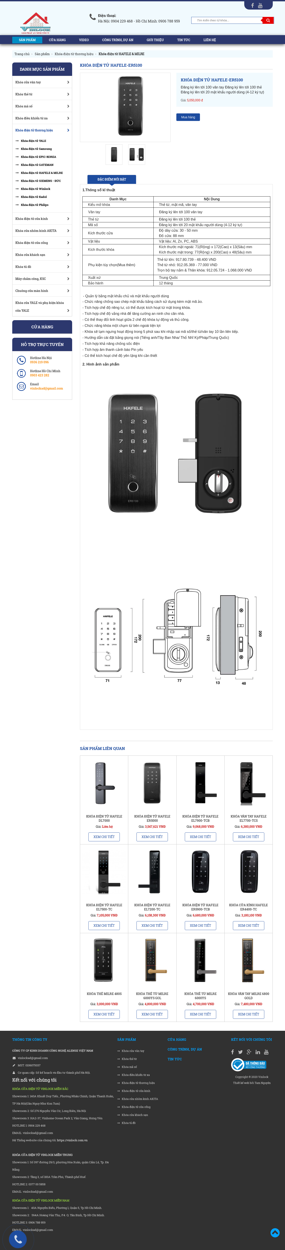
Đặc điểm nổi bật (112, 179)
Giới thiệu (155, 40)
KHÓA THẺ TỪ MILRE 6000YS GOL (152, 996)
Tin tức (183, 40)
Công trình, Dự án (117, 40)
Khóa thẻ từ (127, 1059)
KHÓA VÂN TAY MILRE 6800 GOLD (248, 996)
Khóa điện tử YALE (33, 141)
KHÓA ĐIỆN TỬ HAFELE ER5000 (152, 818)
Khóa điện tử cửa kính (133, 1091)
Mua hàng (188, 117)
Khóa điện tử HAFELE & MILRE (42, 173)
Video (84, 40)
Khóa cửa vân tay (130, 1051)
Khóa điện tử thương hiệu (136, 1083)
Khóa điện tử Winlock (35, 189)
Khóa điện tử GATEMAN (37, 165)
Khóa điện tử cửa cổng (134, 1107)
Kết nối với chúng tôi (251, 1039)
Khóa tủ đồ (126, 1123)
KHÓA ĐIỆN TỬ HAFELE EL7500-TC (104, 907)
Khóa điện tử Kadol (34, 197)
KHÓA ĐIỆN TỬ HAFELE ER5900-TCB (200, 907)
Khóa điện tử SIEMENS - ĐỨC (41, 181)
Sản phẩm (27, 40)
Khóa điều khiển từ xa (133, 1075)
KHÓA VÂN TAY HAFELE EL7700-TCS (249, 818)
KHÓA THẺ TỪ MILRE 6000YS (200, 996)
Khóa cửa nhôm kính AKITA (137, 1099)
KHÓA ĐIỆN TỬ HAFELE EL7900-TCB (200, 818)
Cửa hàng (57, 40)
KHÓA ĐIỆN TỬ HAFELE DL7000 (104, 818)
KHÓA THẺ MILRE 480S (104, 994)
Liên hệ (210, 40)
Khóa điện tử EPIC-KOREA (38, 157)
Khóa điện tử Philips (35, 205)
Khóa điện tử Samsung (36, 149)
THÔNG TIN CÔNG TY (29, 1039)
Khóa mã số (127, 1067)
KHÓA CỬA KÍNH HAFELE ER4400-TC (248, 907)
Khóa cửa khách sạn (132, 1115)
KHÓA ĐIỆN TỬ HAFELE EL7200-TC (152, 907)
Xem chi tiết (104, 837)
